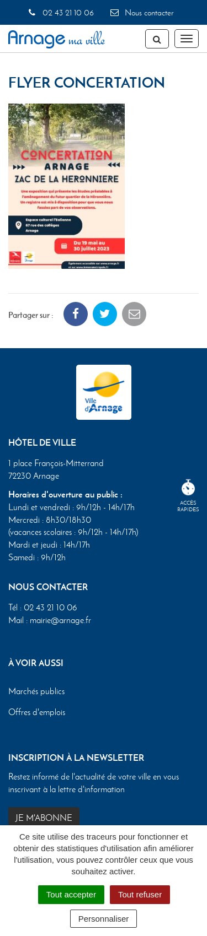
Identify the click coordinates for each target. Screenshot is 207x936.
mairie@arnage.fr (60, 620)
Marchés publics (36, 691)
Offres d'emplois (36, 712)
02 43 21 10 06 (60, 13)
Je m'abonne (43, 818)
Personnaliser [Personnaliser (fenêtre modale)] (103, 918)
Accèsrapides (188, 496)
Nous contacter (141, 13)
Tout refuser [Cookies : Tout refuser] (140, 894)
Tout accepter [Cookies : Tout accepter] (71, 894)
